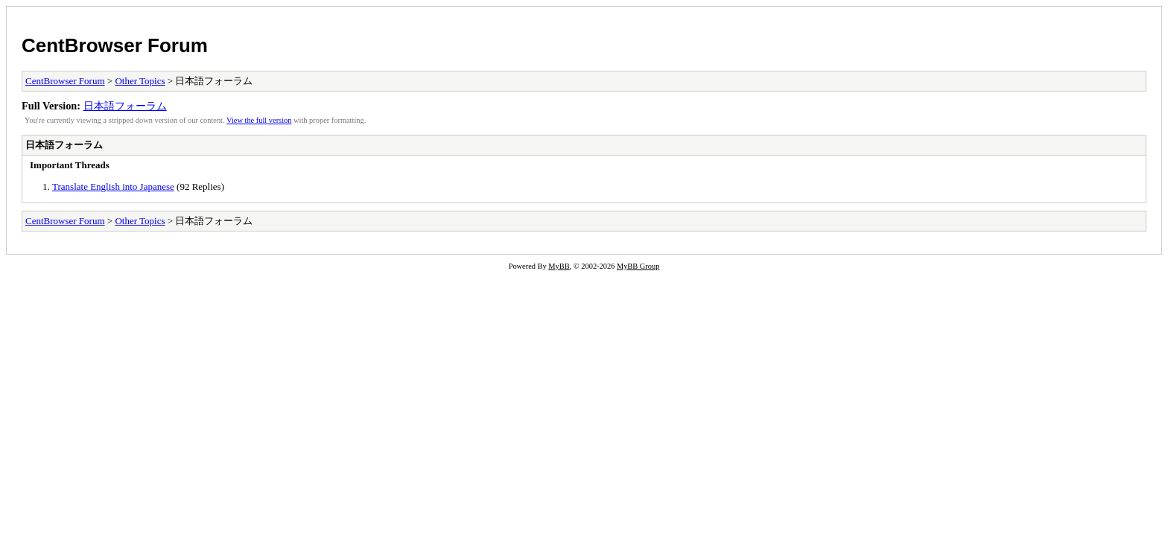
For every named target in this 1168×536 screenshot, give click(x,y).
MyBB (558, 266)
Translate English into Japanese (113, 186)
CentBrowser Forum (115, 45)
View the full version (258, 120)
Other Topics (140, 80)
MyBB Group (638, 266)
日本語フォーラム (125, 106)
